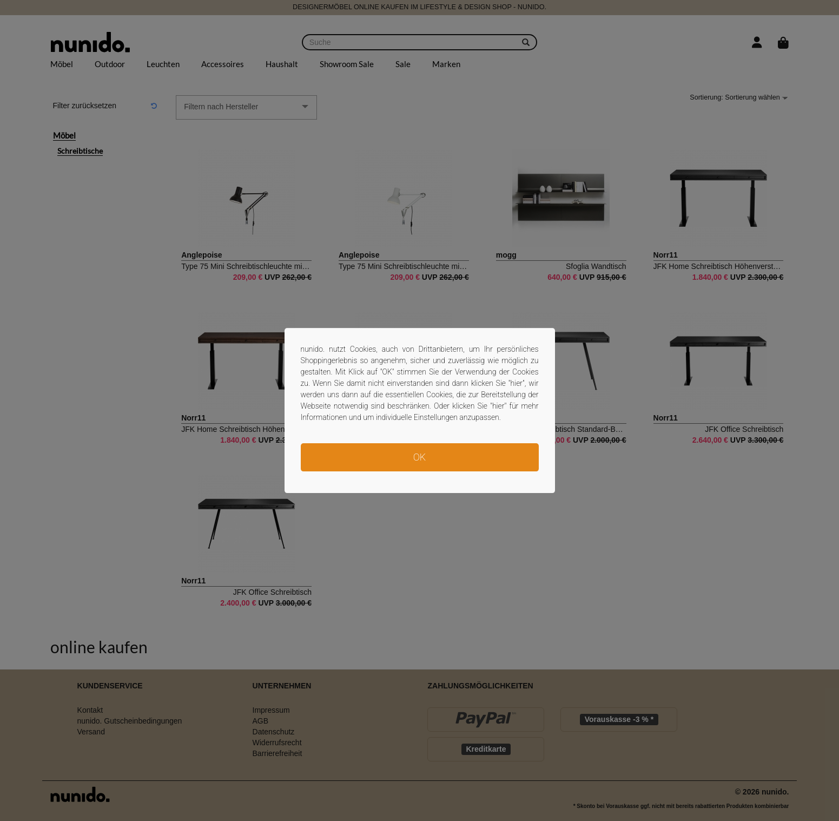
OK (419, 457)
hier (517, 383)
